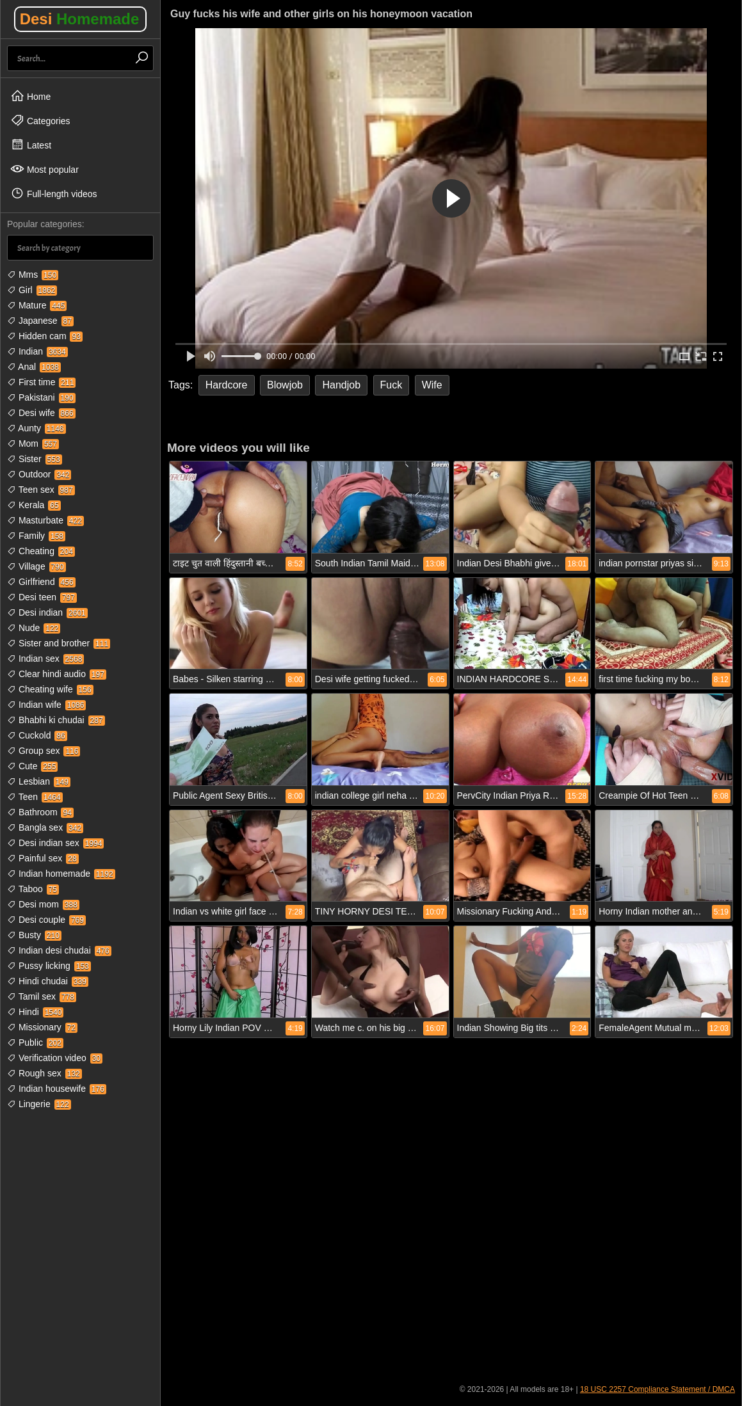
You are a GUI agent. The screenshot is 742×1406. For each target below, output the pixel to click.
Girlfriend (41, 582)
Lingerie (39, 1104)
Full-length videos (53, 193)
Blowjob (285, 384)
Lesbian (38, 781)
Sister (34, 459)
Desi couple (46, 920)
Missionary (42, 1027)
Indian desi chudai (59, 950)
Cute (32, 766)
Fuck (391, 384)
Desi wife (41, 413)
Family (36, 536)
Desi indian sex (55, 843)
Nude (33, 628)
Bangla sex (45, 827)
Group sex (43, 751)
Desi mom (43, 904)
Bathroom (40, 812)
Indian (37, 351)
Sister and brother (58, 643)
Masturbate (45, 520)
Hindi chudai (47, 981)
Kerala (34, 505)
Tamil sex (41, 996)
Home (30, 96)
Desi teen (42, 597)
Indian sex (45, 658)
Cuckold (37, 735)
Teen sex (41, 489)
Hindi (35, 1012)
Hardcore (227, 384)
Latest (30, 145)
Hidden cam (45, 336)
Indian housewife (56, 1088)
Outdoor (39, 474)
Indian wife (46, 704)
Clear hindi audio (56, 674)
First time (41, 382)
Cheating (41, 551)
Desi (80, 19)
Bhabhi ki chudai (56, 720)
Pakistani (41, 397)
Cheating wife (50, 689)
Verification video (54, 1058)
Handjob (341, 384)
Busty (34, 935)
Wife (432, 384)
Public (35, 1042)
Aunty (36, 428)
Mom (33, 443)
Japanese (40, 321)
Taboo (33, 889)
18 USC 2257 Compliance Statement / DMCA (657, 1389)
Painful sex (43, 858)
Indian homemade (61, 873)
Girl (32, 290)
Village (36, 566)
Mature (37, 305)
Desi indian (47, 612)
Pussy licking (49, 966)
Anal (34, 367)
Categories (40, 120)
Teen (35, 797)
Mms (32, 274)
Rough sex (44, 1073)
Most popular (44, 169)
